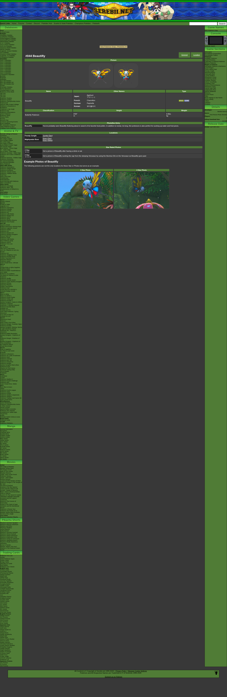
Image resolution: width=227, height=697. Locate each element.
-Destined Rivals (5, 579)
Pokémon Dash (5, 357)
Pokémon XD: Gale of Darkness (10, 355)
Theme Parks (4, 117)
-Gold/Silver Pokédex (7, 37)
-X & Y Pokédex (5, 43)
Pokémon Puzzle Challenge (9, 381)
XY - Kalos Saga (5, 150)
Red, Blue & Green (6, 387)
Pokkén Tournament (6, 286)
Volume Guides (5, 437)
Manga (11, 426)
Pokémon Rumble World (7, 280)
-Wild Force (3, 655)
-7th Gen (3, 96)
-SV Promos (4, 617)
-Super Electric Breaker (7, 645)
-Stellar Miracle (5, 648)
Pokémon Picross (5, 283)
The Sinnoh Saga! (6, 146)
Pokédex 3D (4, 308)
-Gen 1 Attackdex (5, 60)
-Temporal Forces (5, 590)
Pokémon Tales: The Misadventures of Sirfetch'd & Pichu (9, 189)
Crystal (2, 377)
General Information (6, 429)
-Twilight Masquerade (7, 589)
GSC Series (4, 442)
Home (14, 23)
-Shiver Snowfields (211, 82)
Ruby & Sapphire (5, 349)
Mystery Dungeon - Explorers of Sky (10, 335)
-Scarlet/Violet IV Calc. (7, 90)
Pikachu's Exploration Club (8, 537)
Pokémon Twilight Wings (8, 168)
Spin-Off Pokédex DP (7, 82)
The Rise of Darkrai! (6, 485)
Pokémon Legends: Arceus (8, 228)
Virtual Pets (3, 414)
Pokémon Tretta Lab (6, 299)
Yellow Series (4, 440)
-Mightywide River (210, 90)
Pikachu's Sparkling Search (8, 540)
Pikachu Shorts (11, 520)
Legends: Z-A (4, 206)
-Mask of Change (5, 651)
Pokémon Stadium (6, 396)
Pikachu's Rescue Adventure (9, 524)
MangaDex (3, 431)
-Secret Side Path (210, 88)
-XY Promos (4, 622)
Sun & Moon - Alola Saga (8, 151)
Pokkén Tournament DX (7, 258)
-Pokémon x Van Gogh (7, 109)
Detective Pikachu (6, 259)
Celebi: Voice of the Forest (8, 474)
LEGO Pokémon (5, 114)
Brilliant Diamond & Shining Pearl (10, 226)
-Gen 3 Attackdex (5, 63)
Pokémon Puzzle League (8, 390)
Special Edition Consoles (8, 409)
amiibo (2, 415)
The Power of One (6, 470)
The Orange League (6, 140)
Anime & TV (11, 131)
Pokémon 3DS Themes (7, 410)
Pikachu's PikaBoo (6, 527)
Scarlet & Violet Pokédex (63, 23)
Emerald (3, 352)
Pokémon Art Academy (7, 274)
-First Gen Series (5, 612)
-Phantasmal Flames (6, 573)
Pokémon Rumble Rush (7, 256)
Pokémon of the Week (7, 92)
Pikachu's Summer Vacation (9, 523)
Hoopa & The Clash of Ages (9, 504)
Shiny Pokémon (5, 164)
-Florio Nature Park (211, 69)
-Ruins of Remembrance (212, 85)
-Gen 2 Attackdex (5, 62)
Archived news (4, 32)
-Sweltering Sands (210, 79)
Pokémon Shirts (5, 115)
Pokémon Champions (7, 207)
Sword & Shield (5, 225)
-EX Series (3, 609)
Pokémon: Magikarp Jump (8, 255)
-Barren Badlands (210, 91)
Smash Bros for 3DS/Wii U (8, 289)
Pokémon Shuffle (5, 278)
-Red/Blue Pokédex (6, 35)
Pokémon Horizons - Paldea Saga (11, 157)
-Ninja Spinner (4, 626)
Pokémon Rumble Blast (7, 307)
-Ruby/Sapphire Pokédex (8, 38)
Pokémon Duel (4, 288)
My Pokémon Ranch (6, 344)
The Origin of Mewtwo (7, 466)
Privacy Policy (121, 671)
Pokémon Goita (5, 420)
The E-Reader (4, 371)
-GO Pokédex (4, 52)
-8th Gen (3, 95)
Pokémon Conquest (6, 303)
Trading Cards (11, 552)
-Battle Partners (5, 642)
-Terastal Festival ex (6, 644)
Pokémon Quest (5, 261)
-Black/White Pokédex (7, 41)
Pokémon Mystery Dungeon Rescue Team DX (9, 235)
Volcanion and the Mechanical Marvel (9, 506)
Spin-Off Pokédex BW (7, 84)
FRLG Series (4, 445)
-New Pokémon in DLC (7, 126)
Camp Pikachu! (5, 529)
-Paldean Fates (5, 592)
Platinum (3, 321)
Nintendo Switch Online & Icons (10, 417)
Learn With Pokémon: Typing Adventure (9, 312)
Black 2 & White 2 (5, 296)
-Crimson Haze (5, 653)
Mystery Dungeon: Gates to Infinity (11, 302)
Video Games (11, 196)
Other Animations (5, 183)
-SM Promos (4, 620)
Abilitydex (3, 79)
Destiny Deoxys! (5, 479)
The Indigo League (6, 139)
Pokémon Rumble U (6, 300)
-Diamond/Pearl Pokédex (8, 40)
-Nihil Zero (3, 628)
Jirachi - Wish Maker (6, 477)
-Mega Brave (4, 633)
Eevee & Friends (5, 545)
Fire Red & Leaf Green (7, 351)
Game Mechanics (5, 89)
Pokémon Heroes (5, 476)
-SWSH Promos (5, 618)
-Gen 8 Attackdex (5, 71)
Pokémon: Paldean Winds (8, 173)
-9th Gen (3, 93)
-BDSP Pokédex (5, 49)
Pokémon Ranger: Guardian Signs (11, 324)
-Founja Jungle (209, 71)
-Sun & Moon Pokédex (7, 44)
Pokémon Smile (5, 237)
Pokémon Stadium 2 (6, 379)
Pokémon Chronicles (6, 159)
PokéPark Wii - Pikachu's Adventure (8, 331)
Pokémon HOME (5, 229)
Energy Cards (4, 562)
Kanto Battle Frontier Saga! (8, 145)
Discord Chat (4, 120)
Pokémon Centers (6, 100)
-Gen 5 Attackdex (5, 66)
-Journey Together (6, 581)
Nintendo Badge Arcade (7, 291)
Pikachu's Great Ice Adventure (9, 539)
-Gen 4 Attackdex (5, 65)
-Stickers (207, 102)
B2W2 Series (4, 454)
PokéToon (3, 175)
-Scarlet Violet (4, 600)
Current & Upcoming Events (9, 122)
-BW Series (3, 606)
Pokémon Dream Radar (7, 297)
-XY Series (3, 604)
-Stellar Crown (4, 585)
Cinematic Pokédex (6, 87)
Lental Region (209, 68)
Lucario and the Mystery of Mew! (10, 481)
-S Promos (3, 664)
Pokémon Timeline (6, 98)
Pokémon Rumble (6, 325)
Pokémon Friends (5, 211)
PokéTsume (4, 194)
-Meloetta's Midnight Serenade (9, 496)
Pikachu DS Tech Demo (7, 368)
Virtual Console (5, 407)
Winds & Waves (5, 201)
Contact (29, 23)
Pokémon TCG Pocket (7, 222)
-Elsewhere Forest (210, 77)
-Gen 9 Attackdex (5, 73)
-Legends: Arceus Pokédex (8, 51)
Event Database (5, 123)
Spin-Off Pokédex (5, 81)
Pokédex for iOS (5, 316)
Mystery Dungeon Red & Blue (9, 365)
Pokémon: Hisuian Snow (8, 172)
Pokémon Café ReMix (7, 214)
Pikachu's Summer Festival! (9, 532)
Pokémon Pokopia (6, 209)
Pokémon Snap (5, 392)
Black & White (4, 294)
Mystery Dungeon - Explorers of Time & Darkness (10, 342)
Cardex (2, 85)
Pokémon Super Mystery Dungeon (11, 281)
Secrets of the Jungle (7, 514)
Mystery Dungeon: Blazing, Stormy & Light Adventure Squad (11, 328)
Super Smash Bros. (6, 399)
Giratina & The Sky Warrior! (8, 487)
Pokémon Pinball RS (6, 362)
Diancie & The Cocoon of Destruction (8, 502)
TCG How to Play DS (7, 314)
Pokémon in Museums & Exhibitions (8, 106)
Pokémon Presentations (7, 112)
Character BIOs (5, 432)
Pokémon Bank (5, 269)
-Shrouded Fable (5, 587)
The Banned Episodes (7, 162)
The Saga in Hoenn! (6, 143)
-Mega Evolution (5, 574)
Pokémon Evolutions (6, 170)
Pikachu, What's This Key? (8, 546)
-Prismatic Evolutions (6, 582)
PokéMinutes (4, 178)
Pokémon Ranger (5, 363)
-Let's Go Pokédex (6, 46)
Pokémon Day (4, 111)
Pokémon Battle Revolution (8, 333)
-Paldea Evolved (5, 598)
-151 (1, 595)
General (184, 55)
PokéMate (3, 373)
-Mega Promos (4, 615)
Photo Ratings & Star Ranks (213, 97)
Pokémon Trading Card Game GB (10, 398)
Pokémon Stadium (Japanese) (9, 395)
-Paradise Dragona (6, 647)
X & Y (2, 266)
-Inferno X (3, 631)
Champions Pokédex (83, 23)
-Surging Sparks (5, 584)
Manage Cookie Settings (137, 671)
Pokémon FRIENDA (6, 423)
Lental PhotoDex (210, 60)
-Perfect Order (4, 570)
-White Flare (4, 578)
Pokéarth (96, 23)
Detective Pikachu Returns (8, 220)
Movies (11, 462)
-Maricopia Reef (210, 74)
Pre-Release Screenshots (213, 53)
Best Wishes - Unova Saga (8, 148)
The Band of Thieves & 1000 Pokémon (9, 276)
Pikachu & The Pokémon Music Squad (10, 549)
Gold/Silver (3, 376)
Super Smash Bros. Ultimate (9, 263)
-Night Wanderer (5, 650)
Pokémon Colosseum (7, 354)
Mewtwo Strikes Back (7, 468)
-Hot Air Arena (4, 640)
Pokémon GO (4, 212)
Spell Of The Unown (6, 471)
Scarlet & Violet (5, 204)
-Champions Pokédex (7, 57)
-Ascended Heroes (6, 571)
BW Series (3, 453)
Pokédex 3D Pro (5, 310)
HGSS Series (4, 451)
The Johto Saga (5, 142)
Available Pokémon (211, 58)
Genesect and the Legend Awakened (8, 498)
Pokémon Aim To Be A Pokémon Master (10, 155)
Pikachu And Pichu (6, 526)
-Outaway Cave (210, 83)
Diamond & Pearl (5, 319)
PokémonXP (4, 103)
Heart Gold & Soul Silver (8, 322)
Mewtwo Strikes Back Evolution (10, 512)
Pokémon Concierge (6, 186)
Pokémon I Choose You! (7, 509)
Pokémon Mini (4, 382)
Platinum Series (5, 449)
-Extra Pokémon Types (7, 559)
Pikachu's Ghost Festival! (8, 534)
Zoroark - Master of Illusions (9, 490)
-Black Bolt (3, 576)
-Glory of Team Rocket (7, 639)
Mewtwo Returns (5, 473)
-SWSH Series (4, 601)
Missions (207, 93)
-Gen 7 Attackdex (5, 70)
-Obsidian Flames (5, 596)
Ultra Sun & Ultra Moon (7, 248)
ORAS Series (4, 457)
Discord (37, 23)
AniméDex (3, 135)
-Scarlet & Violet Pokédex (8, 54)
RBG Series (4, 438)
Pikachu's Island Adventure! (8, 535)
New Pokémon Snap (6, 241)
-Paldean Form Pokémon (8, 128)
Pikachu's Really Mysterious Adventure (9, 542)
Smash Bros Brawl (6, 346)
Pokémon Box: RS (6, 360)
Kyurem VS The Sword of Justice (10, 495)
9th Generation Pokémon (8, 125)
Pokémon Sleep (5, 218)
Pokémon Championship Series (10, 101)
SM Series (3, 459)
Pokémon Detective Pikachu (9, 517)
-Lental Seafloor (210, 75)
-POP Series (4, 623)
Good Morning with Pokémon (9, 181)
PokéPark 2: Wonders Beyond (9, 305)
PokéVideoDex (4, 179)
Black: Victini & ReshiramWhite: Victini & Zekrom (10, 492)
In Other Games (5, 406)
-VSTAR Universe (5, 658)
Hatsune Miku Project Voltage (9, 104)
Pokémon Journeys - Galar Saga (10, 153)
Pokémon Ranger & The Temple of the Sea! (11, 483)
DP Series (3, 448)
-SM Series (3, 603)
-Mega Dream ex (5, 629)
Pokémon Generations (7, 167)
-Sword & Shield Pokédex (8, 48)
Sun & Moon (4, 247)
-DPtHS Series (4, 607)
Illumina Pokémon (210, 63)
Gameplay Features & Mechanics (215, 66)
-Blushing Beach (210, 72)
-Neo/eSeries (4, 611)
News (2, 30)
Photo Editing (209, 99)
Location (196, 55)
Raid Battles (4, 565)
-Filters (207, 101)
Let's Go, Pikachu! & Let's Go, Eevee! (9, 251)
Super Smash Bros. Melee (8, 384)
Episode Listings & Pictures (8, 134)
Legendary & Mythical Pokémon (215, 61)
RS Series (3, 443)
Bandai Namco (222, 111)
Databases (11, 27)
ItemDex (3, 76)
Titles (206, 96)
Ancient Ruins (209, 94)
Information (208, 52)
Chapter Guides (5, 435)
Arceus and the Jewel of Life (9, 488)
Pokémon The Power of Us (8, 511)
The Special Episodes (7, 161)
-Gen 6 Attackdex (5, 68)
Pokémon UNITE (5, 217)
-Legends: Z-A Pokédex (7, 55)
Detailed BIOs (4, 434)
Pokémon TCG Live (6, 244)
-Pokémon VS (4, 659)
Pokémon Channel (6, 359)
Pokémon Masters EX (7, 215)
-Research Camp (210, 86)
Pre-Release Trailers (211, 55)
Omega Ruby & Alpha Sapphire (10, 267)
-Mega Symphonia (6, 634)
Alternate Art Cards (6, 563)
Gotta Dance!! (4, 531)
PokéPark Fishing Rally (7, 370)
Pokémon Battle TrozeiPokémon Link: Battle (10, 271)
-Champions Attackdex (7, 74)
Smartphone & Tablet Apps (8, 412)
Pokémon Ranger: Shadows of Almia (9, 339)
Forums (21, 23)
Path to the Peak (5, 176)
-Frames (207, 104)
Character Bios (5, 137)
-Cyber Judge (4, 656)
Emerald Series (5, 446)
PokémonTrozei (5, 366)
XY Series (3, 456)
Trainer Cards (4, 560)
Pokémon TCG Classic (7, 567)
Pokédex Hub (47, 23)
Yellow (2, 388)
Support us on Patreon (113, 677)
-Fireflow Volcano (210, 80)
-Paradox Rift (4, 593)
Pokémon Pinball (5, 393)
